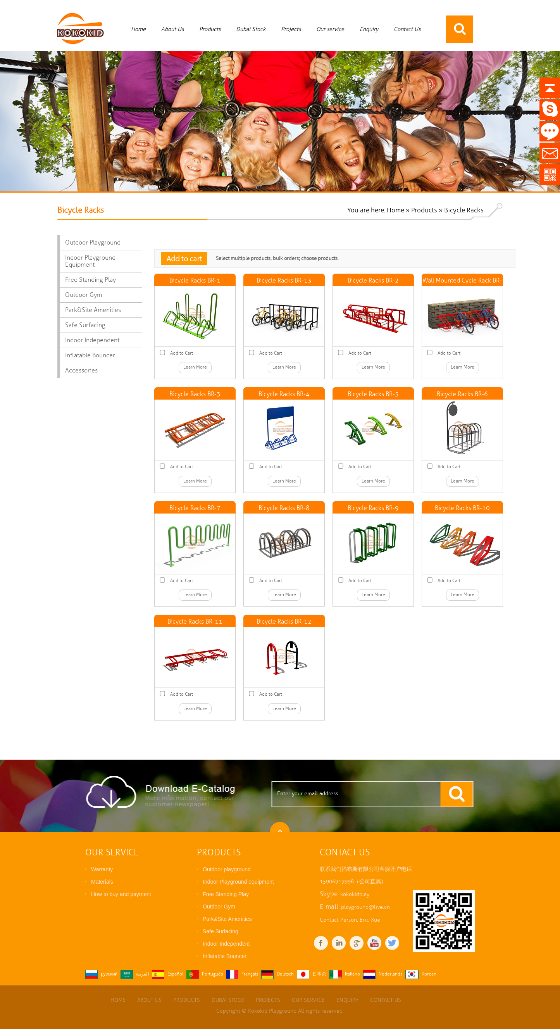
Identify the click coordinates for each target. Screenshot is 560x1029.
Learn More (195, 367)
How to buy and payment (121, 894)
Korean (429, 974)
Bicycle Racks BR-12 (284, 622)
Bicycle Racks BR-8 (284, 508)
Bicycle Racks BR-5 (373, 394)
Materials (102, 882)
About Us (172, 29)
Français (249, 974)
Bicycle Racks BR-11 (194, 622)
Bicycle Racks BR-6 (462, 394)
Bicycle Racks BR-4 (284, 394)
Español (175, 974)
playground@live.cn (365, 907)
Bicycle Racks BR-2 (373, 280)
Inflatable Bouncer (90, 355)
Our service (330, 29)
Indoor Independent (92, 340)
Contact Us (407, 29)
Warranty (102, 869)
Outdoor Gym (83, 295)
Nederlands (390, 974)
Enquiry (369, 29)
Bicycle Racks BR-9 (373, 508)
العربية (142, 974)
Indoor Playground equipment (90, 261)
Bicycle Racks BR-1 (195, 280)
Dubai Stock (250, 29)
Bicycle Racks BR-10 (462, 508)
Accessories (81, 370)
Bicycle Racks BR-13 (284, 280)
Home (138, 29)
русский (109, 974)
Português (212, 974)
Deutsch (285, 974)
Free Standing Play (90, 280)
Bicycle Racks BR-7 (195, 508)
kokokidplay (354, 894)
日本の (319, 974)
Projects (291, 29)
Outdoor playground (93, 242)
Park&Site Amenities (93, 310)
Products (210, 29)
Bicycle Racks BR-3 (195, 394)
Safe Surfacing (85, 325)
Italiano (352, 974)
